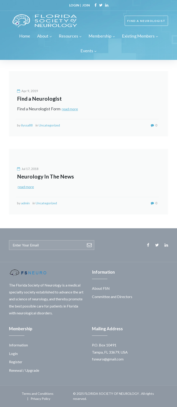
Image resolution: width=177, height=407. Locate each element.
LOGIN (74, 5)
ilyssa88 (27, 125)
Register (15, 362)
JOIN (86, 5)
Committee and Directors (112, 296)
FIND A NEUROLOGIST (146, 21)
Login (13, 353)
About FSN (101, 288)
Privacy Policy (40, 399)
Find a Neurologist (39, 98)
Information (18, 345)
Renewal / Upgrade (24, 370)
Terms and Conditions (37, 393)
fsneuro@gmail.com (108, 359)
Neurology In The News (45, 176)
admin (25, 203)
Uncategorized (49, 125)
